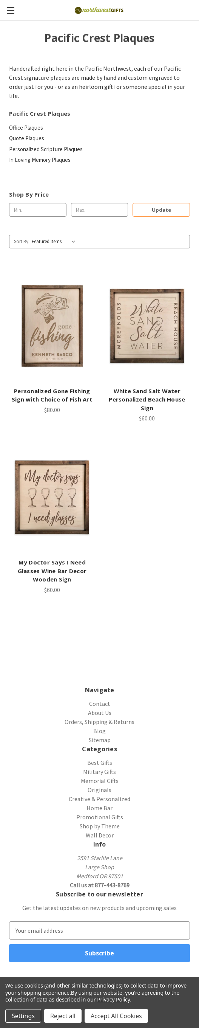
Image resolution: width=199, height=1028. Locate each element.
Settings (23, 1016)
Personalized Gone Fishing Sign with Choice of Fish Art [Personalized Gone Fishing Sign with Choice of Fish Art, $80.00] (52, 395)
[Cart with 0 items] (194, 10)
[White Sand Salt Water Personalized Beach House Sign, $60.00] (147, 326)
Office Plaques (26, 127)
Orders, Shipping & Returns (99, 722)
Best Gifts (99, 762)
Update (161, 209)
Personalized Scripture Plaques (46, 149)
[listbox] (55, 241)
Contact (99, 703)
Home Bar (99, 808)
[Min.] (37, 210)
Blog (99, 731)
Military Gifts (99, 771)
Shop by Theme (100, 826)
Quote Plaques (26, 138)
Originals (99, 790)
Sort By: (21, 241)
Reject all (63, 1016)
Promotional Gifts (99, 817)
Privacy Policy (113, 999)
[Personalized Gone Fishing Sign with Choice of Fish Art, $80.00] (52, 326)
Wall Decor (100, 835)
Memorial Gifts (100, 781)
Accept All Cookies (116, 1016)
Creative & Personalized (99, 799)
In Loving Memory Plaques (40, 159)
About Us (99, 712)
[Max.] (99, 210)
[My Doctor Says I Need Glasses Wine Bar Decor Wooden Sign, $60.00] (52, 497)
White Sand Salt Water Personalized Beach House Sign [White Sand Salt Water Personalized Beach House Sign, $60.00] (147, 399)
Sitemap (100, 740)
